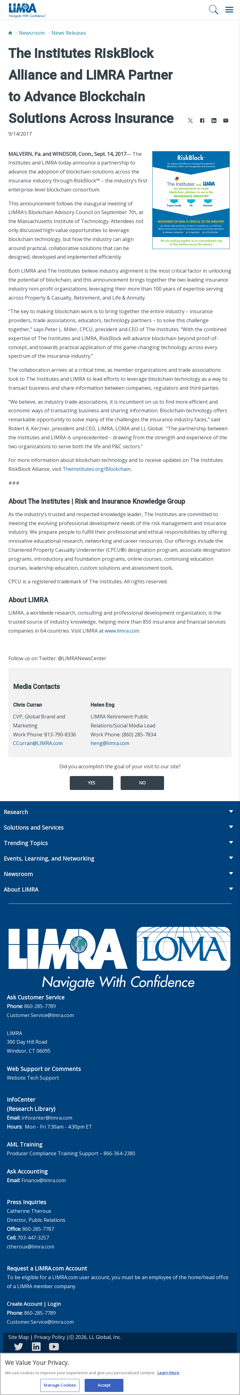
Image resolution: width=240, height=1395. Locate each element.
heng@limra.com (110, 743)
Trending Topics (26, 843)
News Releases (68, 32)
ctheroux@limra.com (30, 1246)
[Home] (10, 32)
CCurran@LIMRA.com (38, 743)
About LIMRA (21, 889)
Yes (91, 783)
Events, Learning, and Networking (49, 858)
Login (54, 1304)
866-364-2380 (119, 1153)
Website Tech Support (33, 1077)
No (142, 783)
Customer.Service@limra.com (40, 1015)
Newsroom (32, 32)
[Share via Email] (226, 121)
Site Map (18, 1337)
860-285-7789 (40, 1006)
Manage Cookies (60, 1387)
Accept (104, 1387)
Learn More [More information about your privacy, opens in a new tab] (168, 1374)
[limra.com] (27, 10)
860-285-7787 (38, 1229)
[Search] (213, 9)
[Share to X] (190, 121)
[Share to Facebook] (202, 121)
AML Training (24, 1144)
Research (16, 812)
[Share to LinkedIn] (214, 121)
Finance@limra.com (43, 1180)
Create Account (24, 1304)
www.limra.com (122, 630)
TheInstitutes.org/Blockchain (97, 469)
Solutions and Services (34, 827)
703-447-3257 (33, 1237)
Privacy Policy (49, 1337)
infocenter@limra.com (46, 1117)
